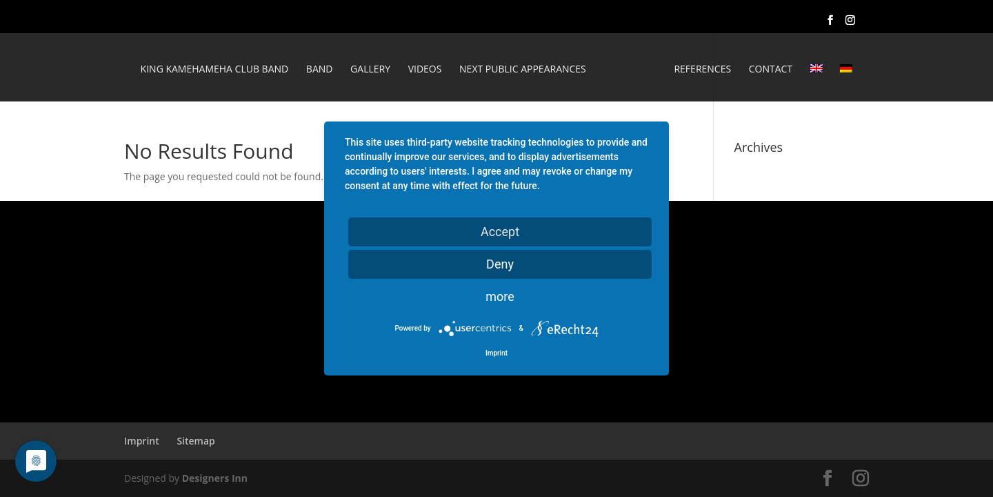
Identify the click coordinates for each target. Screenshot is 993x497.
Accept (500, 231)
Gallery (370, 69)
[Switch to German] (846, 82)
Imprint (141, 440)
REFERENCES (702, 69)
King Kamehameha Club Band (215, 69)
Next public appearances (522, 69)
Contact (770, 69)
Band (319, 69)
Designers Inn (215, 478)
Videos (425, 69)
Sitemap (195, 440)
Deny (500, 264)
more (499, 296)
